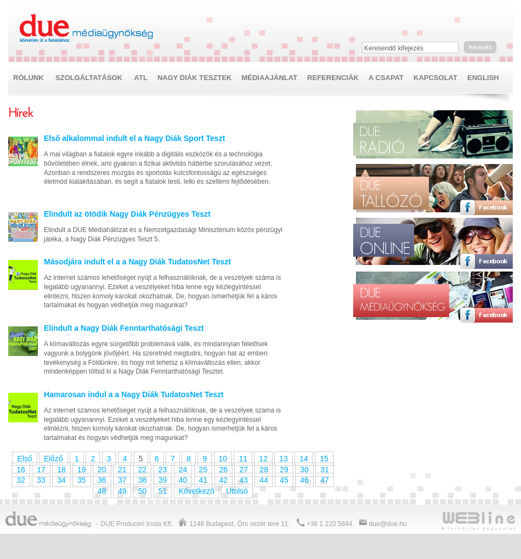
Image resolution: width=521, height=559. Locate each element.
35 (81, 480)
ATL (141, 78)
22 (142, 469)
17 (41, 469)
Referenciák (333, 78)
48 (102, 491)
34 (61, 480)
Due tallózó (391, 190)
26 (223, 469)
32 (20, 480)
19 (81, 469)
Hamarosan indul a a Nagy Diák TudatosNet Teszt (134, 394)
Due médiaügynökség (87, 28)
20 (102, 469)
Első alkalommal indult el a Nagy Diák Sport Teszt (134, 138)
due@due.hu (388, 524)
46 (304, 480)
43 (243, 480)
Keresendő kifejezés (393, 48)
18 (61, 469)
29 (284, 469)
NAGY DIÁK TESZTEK (194, 78)
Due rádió (389, 139)
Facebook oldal (486, 153)
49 (122, 491)
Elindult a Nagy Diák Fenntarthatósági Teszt (123, 328)
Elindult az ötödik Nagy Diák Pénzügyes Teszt (127, 214)
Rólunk (28, 78)
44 (263, 480)
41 (203, 480)
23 (162, 469)
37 (122, 480)
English (483, 78)
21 (122, 469)
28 (263, 469)
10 (223, 458)
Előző (53, 458)
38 (142, 480)
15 (324, 458)
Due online (383, 243)
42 (223, 480)
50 (142, 491)
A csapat (386, 78)
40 (183, 480)
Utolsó (237, 491)
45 (284, 480)
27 (243, 469)
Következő (196, 491)
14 (303, 458)
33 (41, 480)
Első (24, 458)
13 (283, 458)
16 (20, 469)
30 (304, 469)
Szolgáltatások (88, 78)
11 (243, 458)
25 (203, 469)
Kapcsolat (435, 78)
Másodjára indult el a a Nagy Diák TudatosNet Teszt (137, 261)
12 (263, 458)
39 (162, 480)
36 (102, 480)
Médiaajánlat (269, 78)
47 (324, 480)
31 (324, 469)
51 (162, 491)
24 (183, 469)
